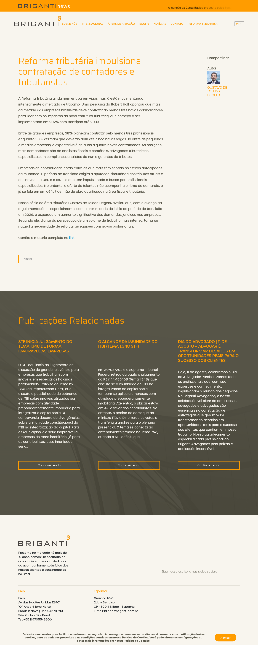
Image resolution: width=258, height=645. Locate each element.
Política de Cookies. (137, 641)
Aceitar (225, 637)
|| (239, 23)
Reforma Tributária (202, 24)
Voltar (28, 259)
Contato (177, 24)
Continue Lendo (49, 467)
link (72, 238)
